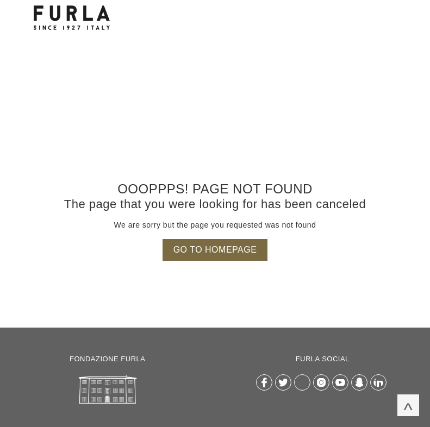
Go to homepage (215, 249)
